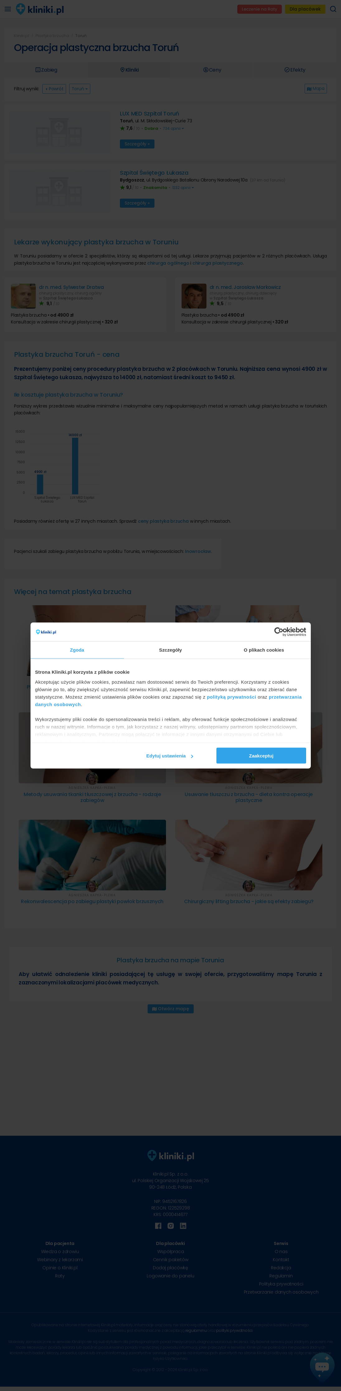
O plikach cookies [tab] (264, 650)
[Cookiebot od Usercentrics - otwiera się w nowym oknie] (279, 632)
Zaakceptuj (261, 755)
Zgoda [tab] (77, 650)
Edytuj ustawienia (169, 755)
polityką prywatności (231, 696)
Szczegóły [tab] (170, 650)
